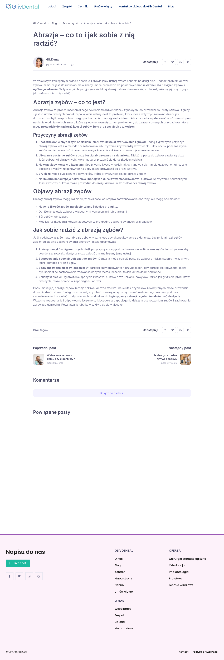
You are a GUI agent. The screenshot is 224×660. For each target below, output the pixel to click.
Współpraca (123, 609)
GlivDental (39, 23)
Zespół (67, 6)
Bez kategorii (70, 23)
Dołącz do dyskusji (112, 393)
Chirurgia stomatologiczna (187, 559)
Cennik (84, 6)
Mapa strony (123, 578)
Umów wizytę (105, 6)
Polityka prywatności (205, 652)
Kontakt (120, 572)
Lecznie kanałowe (181, 585)
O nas (119, 559)
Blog (174, 6)
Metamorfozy (124, 628)
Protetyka (175, 578)
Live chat (17, 563)
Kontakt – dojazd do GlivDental (142, 6)
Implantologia (179, 572)
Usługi (52, 6)
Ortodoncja (177, 565)
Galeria (120, 622)
